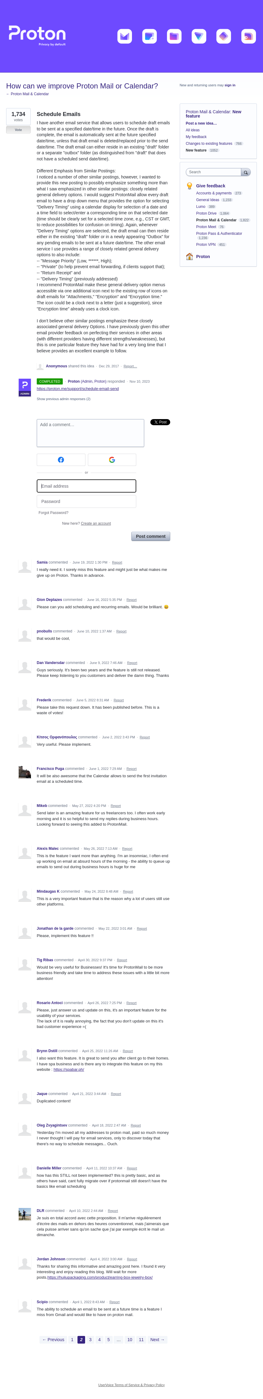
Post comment (150, 536)
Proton (203, 256)
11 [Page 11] (141, 1339)
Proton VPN (206, 244)
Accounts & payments (214, 193)
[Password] (86, 501)
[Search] (246, 172)
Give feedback (210, 185)
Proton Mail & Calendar (208, 111)
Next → (157, 1339)
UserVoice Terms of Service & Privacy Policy (131, 1385)
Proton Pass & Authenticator (219, 233)
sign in (229, 85)
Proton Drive (207, 213)
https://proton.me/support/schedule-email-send (78, 388)
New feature (196, 150)
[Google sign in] (112, 460)
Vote (18, 130)
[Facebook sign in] (61, 460)
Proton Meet (206, 227)
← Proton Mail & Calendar (27, 94)
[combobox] (215, 172)
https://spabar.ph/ (69, 1069)
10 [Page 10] (129, 1339)
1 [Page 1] (72, 1339)
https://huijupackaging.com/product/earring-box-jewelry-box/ (100, 1277)
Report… (130, 366)
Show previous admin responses (63, 399)
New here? (86, 523)
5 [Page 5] (108, 1339)
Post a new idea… (201, 123)
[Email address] (86, 486)
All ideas (193, 130)
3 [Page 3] (90, 1339)
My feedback (196, 137)
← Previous (53, 1339)
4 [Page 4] (99, 1339)
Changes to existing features (209, 143)
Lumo (201, 206)
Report (117, 562)
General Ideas (208, 200)
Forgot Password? (53, 513)
